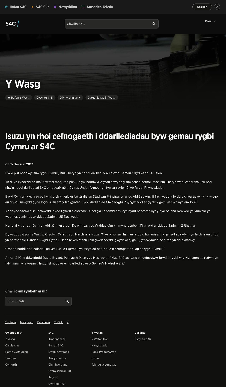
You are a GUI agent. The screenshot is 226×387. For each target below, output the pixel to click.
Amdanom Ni (57, 339)
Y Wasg (10, 339)
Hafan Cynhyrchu (16, 352)
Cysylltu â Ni (143, 339)
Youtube (10, 322)
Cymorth (11, 364)
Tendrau (10, 358)
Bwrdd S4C (55, 345)
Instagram (26, 322)
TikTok (58, 322)
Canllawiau (12, 345)
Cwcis (95, 358)
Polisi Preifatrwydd (103, 352)
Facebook (43, 322)
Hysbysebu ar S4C (60, 371)
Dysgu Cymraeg (58, 352)
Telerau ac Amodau (103, 364)
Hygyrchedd (99, 345)
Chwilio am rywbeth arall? (26, 291)
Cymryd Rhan (57, 383)
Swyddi (53, 377)
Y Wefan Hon (99, 339)
